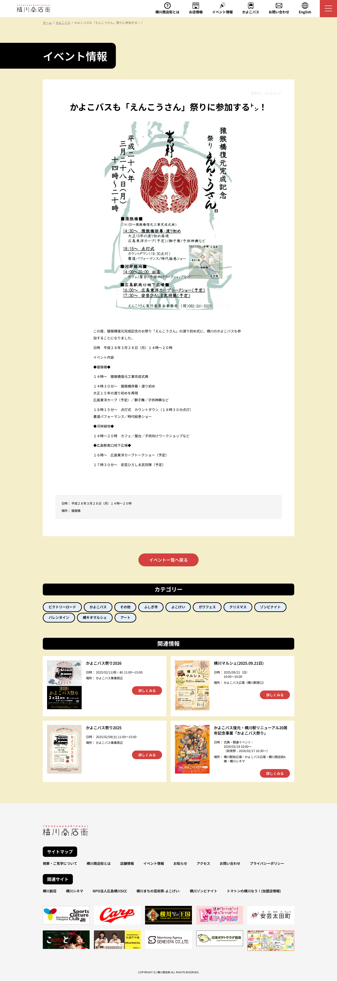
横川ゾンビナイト (203, 890)
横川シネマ (74, 890)
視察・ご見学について (60, 863)
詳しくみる (147, 690)
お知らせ (180, 863)
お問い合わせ (230, 863)
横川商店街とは (99, 863)
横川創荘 (50, 890)
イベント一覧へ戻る (168, 560)
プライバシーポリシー (267, 863)
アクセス (203, 863)
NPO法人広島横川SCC (110, 890)
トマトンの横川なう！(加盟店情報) (254, 890)
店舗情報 (127, 863)
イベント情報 (153, 863)
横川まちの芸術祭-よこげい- (158, 890)
